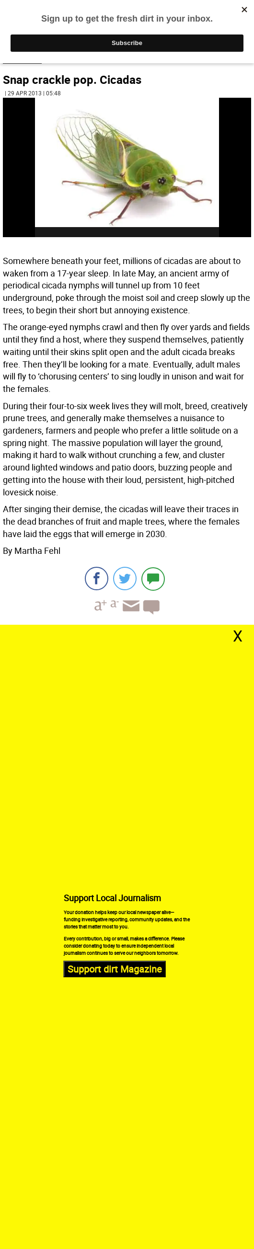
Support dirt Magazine (115, 969)
